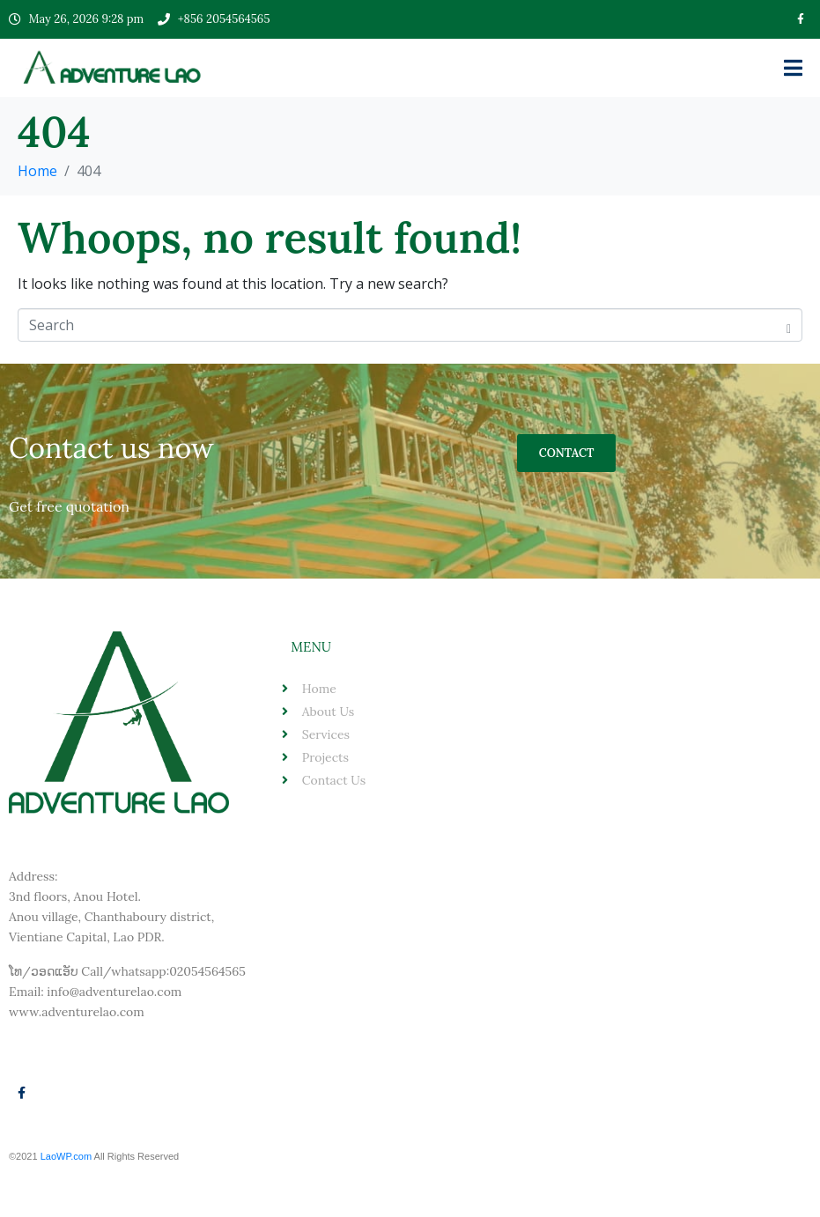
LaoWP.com (67, 1156)
